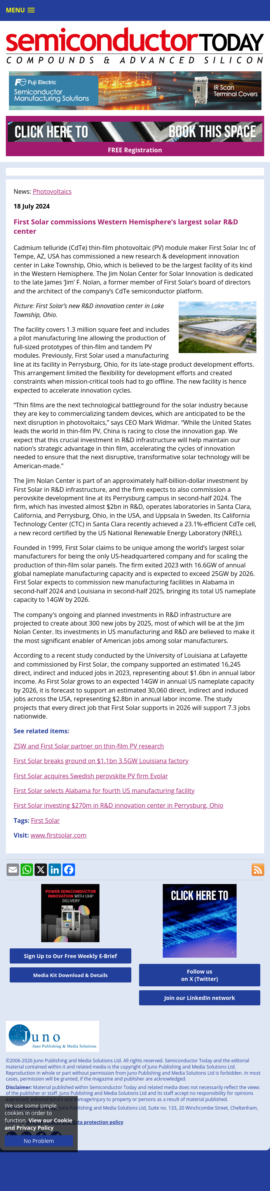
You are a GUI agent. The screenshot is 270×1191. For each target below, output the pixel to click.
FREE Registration (135, 150)
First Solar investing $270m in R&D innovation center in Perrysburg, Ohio (118, 805)
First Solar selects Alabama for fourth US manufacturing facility (104, 790)
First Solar (45, 820)
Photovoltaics (52, 191)
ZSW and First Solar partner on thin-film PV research (89, 746)
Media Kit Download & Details (70, 975)
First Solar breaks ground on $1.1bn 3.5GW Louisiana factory (101, 761)
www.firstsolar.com (59, 835)
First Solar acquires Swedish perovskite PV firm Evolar (91, 776)
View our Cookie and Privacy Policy (38, 1124)
